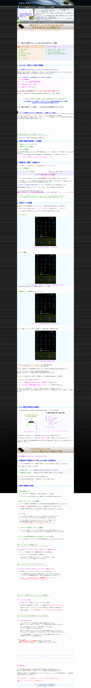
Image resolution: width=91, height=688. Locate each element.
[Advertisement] (45, 36)
